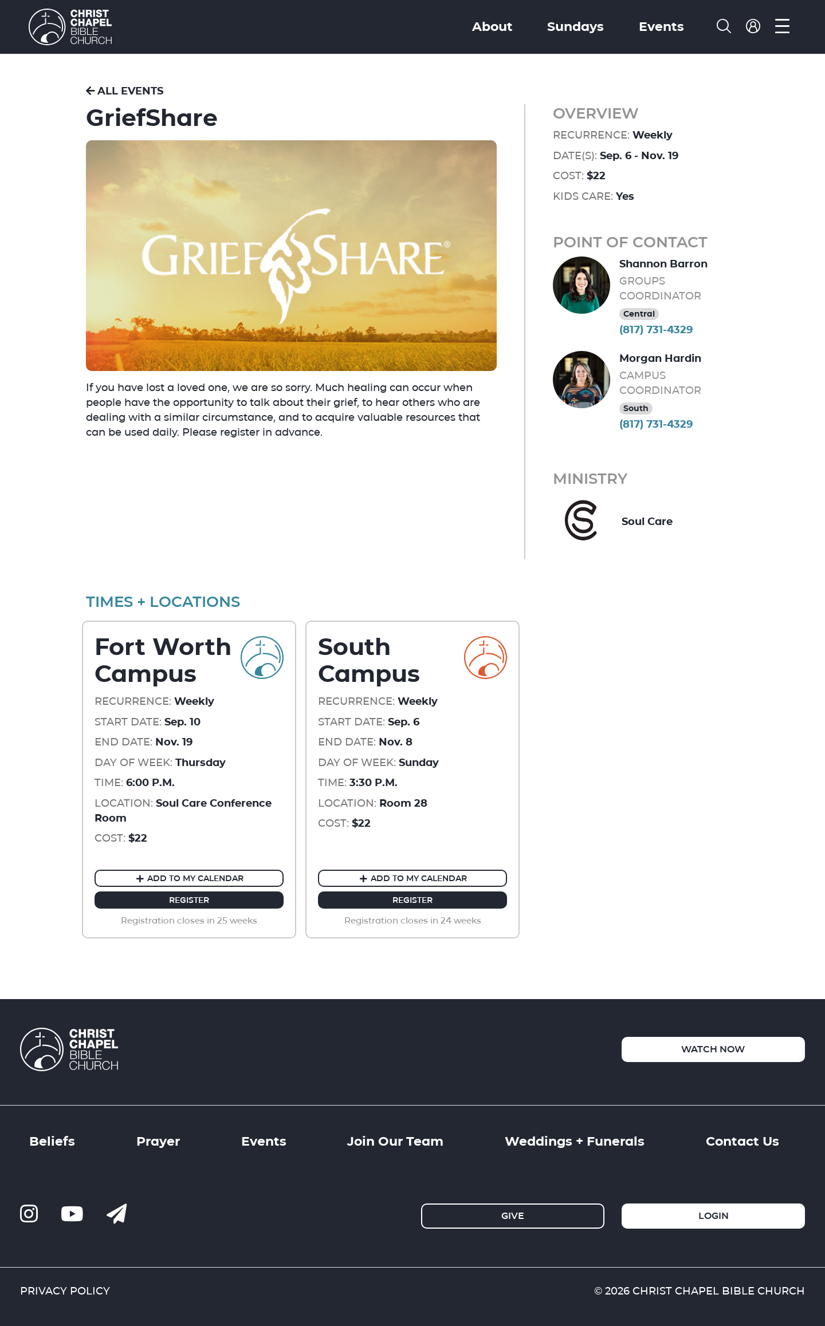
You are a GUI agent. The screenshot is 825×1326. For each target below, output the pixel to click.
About (492, 26)
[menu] (782, 26)
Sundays (575, 26)
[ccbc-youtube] (72, 1214)
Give (512, 1215)
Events (661, 26)
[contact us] (117, 1214)
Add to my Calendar (189, 878)
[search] (724, 26)
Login (713, 1215)
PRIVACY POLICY (65, 1291)
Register (189, 900)
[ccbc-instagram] (29, 1214)
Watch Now (713, 1049)
